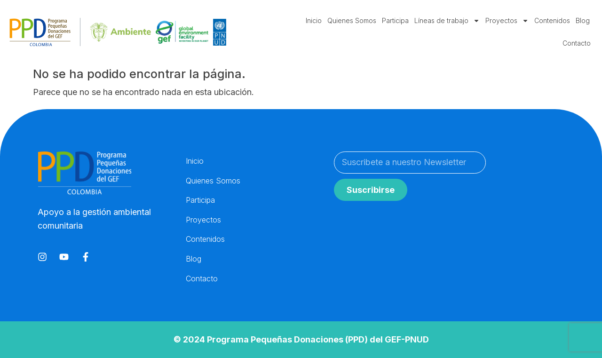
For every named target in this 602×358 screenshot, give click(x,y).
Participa (395, 20)
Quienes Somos (351, 20)
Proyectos (507, 21)
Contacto (576, 43)
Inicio (314, 20)
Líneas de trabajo (447, 21)
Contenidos (552, 20)
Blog (583, 20)
